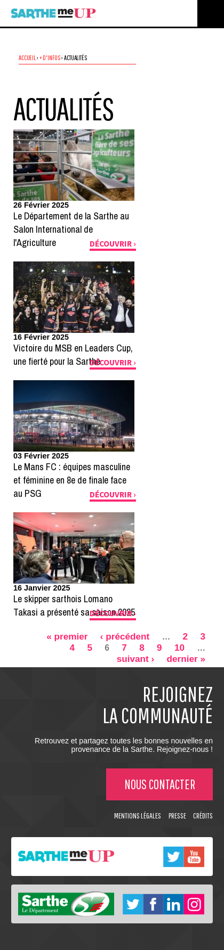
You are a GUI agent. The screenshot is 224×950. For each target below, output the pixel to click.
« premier (66, 636)
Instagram (194, 904)
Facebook (153, 904)
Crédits (203, 815)
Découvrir (111, 244)
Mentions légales (137, 815)
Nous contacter (159, 784)
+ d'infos (50, 57)
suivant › (136, 658)
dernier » (186, 658)
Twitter (173, 856)
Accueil (27, 57)
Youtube (194, 856)
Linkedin (173, 904)
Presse (177, 815)
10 (179, 647)
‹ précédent (124, 636)
